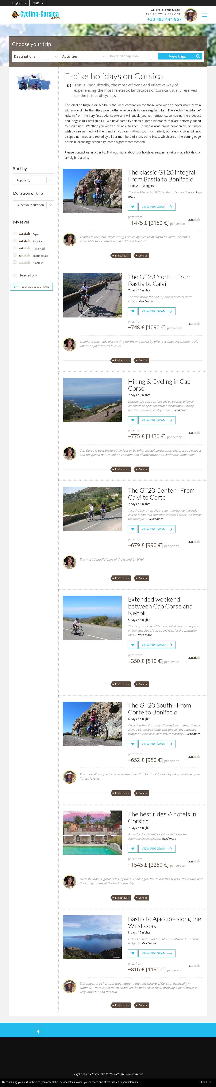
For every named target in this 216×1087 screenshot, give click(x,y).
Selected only (28, 275)
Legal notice (81, 1074)
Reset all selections (34, 286)
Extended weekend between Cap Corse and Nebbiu (160, 606)
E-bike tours (122, 255)
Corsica (142, 255)
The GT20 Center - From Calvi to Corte (161, 493)
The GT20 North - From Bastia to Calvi (160, 280)
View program (154, 206)
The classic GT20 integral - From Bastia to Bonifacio (163, 175)
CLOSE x (205, 1082)
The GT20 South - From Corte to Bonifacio (159, 708)
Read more (146, 301)
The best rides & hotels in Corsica (162, 817)
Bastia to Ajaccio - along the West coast (164, 922)
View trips (177, 56)
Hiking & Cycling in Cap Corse (159, 384)
